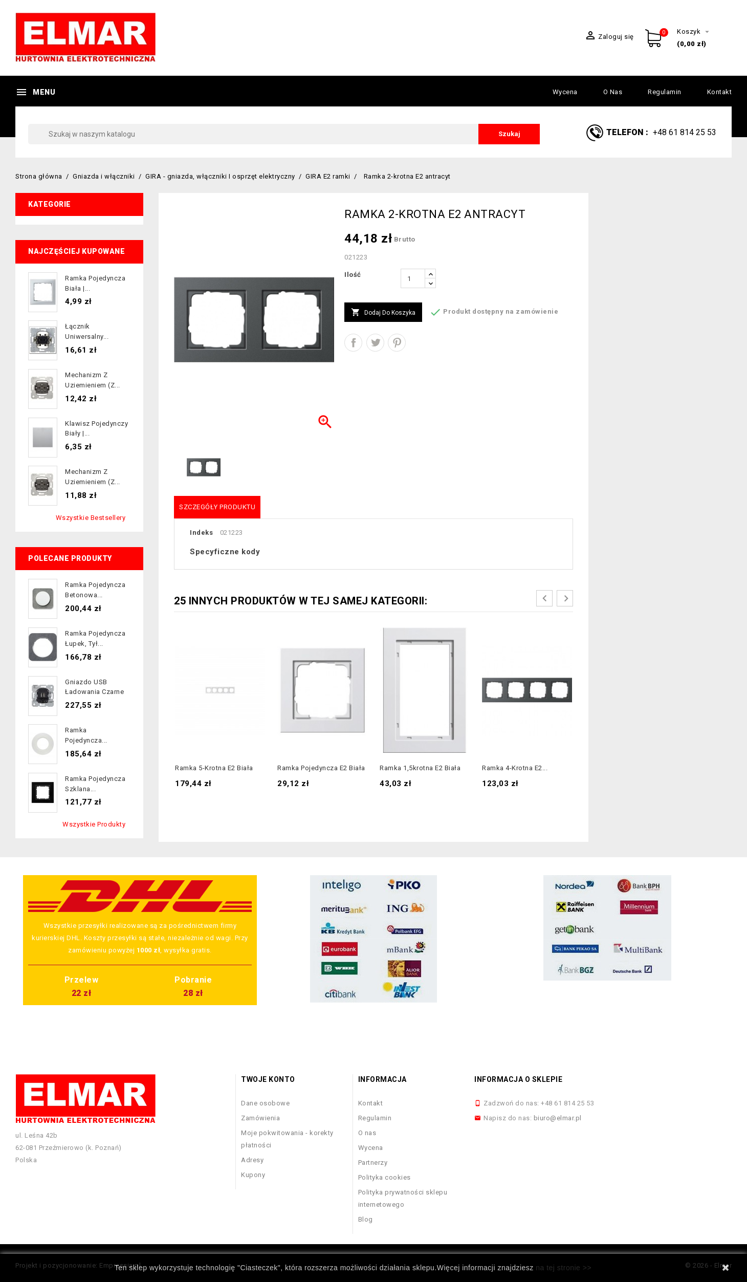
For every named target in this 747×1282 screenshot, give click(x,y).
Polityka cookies (384, 1177)
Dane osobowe (265, 1103)
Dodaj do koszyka (383, 313)
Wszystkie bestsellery (91, 518)
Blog (365, 1219)
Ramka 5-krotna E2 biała (214, 768)
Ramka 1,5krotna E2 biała (420, 768)
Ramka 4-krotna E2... (514, 768)
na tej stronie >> (563, 1268)
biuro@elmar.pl (558, 1118)
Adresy (252, 1160)
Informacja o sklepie (518, 1079)
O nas (613, 92)
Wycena (565, 92)
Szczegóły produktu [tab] (217, 507)
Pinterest (396, 342)
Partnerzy (373, 1162)
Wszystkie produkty (93, 824)
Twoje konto (268, 1079)
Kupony (253, 1175)
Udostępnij (353, 342)
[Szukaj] (284, 134)
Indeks (201, 532)
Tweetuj (375, 342)
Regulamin (665, 92)
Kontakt (719, 92)
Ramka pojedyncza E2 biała (321, 768)
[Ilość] (413, 278)
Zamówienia (260, 1118)
